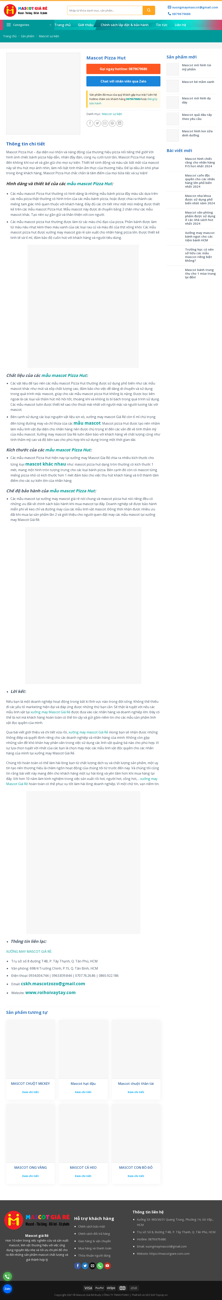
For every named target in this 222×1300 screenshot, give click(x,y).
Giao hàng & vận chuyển (94, 1241)
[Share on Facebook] (90, 123)
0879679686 (133, 99)
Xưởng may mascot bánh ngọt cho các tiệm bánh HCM (200, 236)
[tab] (25, 144)
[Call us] (100, 1265)
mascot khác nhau (45, 464)
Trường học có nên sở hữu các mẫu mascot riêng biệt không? (199, 254)
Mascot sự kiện (49, 36)
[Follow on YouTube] (107, 1265)
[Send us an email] (92, 1265)
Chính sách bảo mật (91, 1226)
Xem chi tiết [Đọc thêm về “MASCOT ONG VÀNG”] (30, 1176)
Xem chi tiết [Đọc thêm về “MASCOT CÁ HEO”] (83, 1176)
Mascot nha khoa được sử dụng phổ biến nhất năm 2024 (200, 199)
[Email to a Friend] (105, 123)
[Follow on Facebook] (77, 1265)
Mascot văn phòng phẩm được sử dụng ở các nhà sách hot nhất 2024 (200, 217)
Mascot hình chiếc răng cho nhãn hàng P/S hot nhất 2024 (200, 162)
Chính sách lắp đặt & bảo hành (125, 25)
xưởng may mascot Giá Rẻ (88, 732)
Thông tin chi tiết (25, 144)
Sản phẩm (27, 36)
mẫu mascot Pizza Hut (89, 183)
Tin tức (161, 25)
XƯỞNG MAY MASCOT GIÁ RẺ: (29, 951)
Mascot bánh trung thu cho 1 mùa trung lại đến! (200, 273)
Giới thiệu (85, 25)
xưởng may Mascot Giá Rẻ (50, 712)
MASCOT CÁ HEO (83, 1167)
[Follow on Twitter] (85, 1265)
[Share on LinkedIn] (119, 123)
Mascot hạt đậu (83, 1084)
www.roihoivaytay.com (50, 992)
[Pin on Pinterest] (112, 123)
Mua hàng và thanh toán (94, 1248)
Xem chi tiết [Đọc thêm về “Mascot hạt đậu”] (83, 1092)
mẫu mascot (87, 423)
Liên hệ (180, 25)
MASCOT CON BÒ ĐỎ (136, 1167)
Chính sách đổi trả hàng (94, 1234)
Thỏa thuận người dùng (94, 1255)
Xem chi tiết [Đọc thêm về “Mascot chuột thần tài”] (136, 1092)
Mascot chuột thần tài (136, 1084)
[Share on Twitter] (97, 123)
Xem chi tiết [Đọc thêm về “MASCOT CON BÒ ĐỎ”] (136, 1176)
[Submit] (149, 10)
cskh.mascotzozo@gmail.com (53, 983)
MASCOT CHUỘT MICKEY (30, 1084)
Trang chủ (62, 25)
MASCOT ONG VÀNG (30, 1167)
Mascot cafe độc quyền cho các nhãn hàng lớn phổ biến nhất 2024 (200, 180)
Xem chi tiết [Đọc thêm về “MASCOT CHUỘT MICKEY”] (30, 1092)
